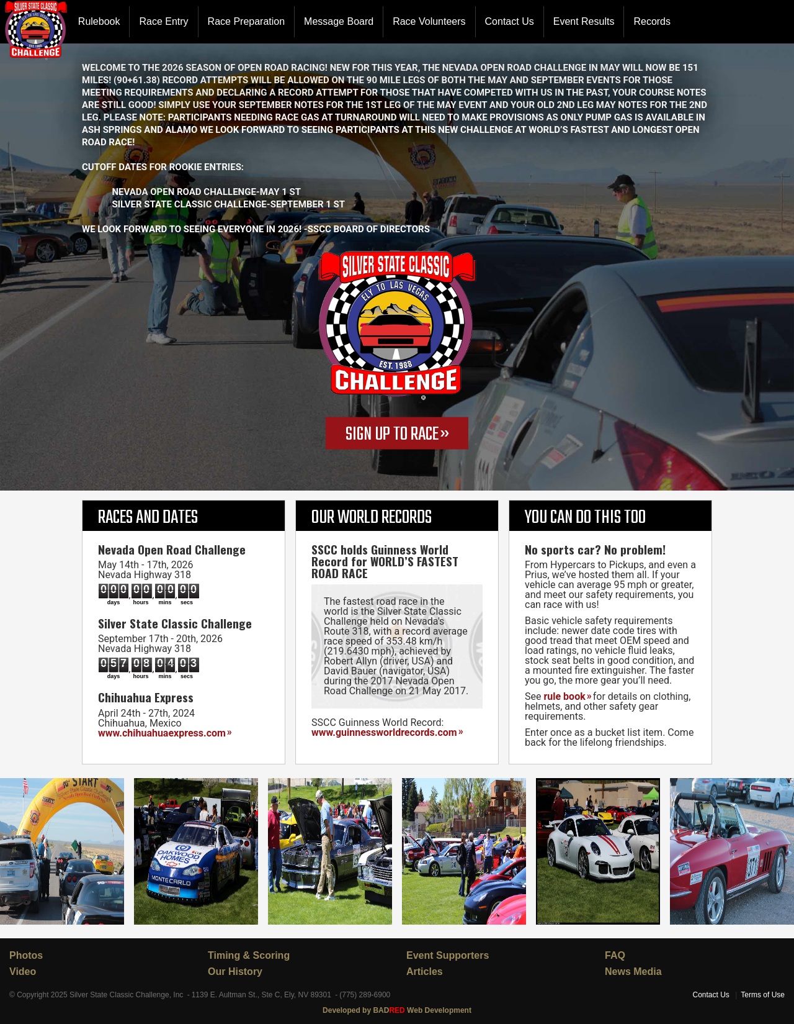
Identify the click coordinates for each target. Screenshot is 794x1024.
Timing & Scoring (249, 955)
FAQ (615, 955)
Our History (235, 971)
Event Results (584, 21)
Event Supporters (447, 955)
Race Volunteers (429, 21)
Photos (26, 955)
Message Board (338, 21)
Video (22, 971)
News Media (633, 971)
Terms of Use (763, 995)
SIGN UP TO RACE (392, 434)
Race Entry (163, 21)
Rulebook (99, 21)
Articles (424, 971)
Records (652, 21)
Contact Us (509, 21)
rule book (564, 696)
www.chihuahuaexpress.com (162, 733)
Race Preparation (246, 21)
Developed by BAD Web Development (397, 1010)
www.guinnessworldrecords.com (384, 732)
